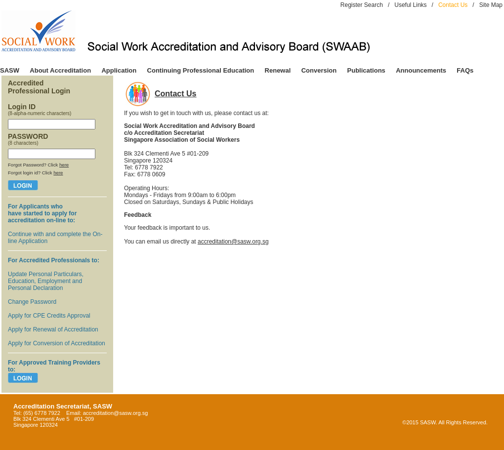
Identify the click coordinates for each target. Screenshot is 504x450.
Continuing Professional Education (200, 70)
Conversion (319, 70)
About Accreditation (60, 70)
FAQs (465, 70)
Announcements (421, 70)
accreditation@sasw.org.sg (233, 241)
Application (118, 70)
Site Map (491, 4)
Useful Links (410, 4)
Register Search (361, 4)
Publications (366, 70)
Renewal (278, 70)
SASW (9, 70)
